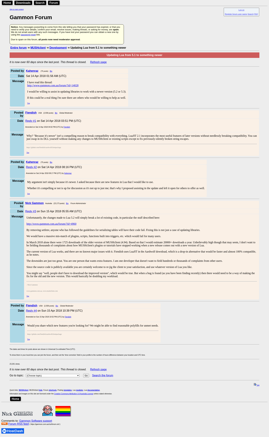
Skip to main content (17, 9)
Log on (241, 10)
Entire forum (18, 47)
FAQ (256, 14)
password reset (28, 34)
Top (28, 103)
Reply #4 (31, 310)
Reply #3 (30, 211)
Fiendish (66, 127)
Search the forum (102, 375)
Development (58, 47)
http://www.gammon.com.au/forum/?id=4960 (51, 223)
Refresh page (98, 62)
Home (7, 2)
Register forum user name (236, 14)
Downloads (23, 2)
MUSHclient (38, 47)
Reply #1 (30, 120)
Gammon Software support (35, 420)
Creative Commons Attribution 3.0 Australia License (73, 394)
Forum (54, 2)
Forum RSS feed (18, 423)
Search (40, 2)
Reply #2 (31, 167)
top (256, 385)
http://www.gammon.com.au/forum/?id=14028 (52, 85)
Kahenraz (68, 173)
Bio (51, 71)
